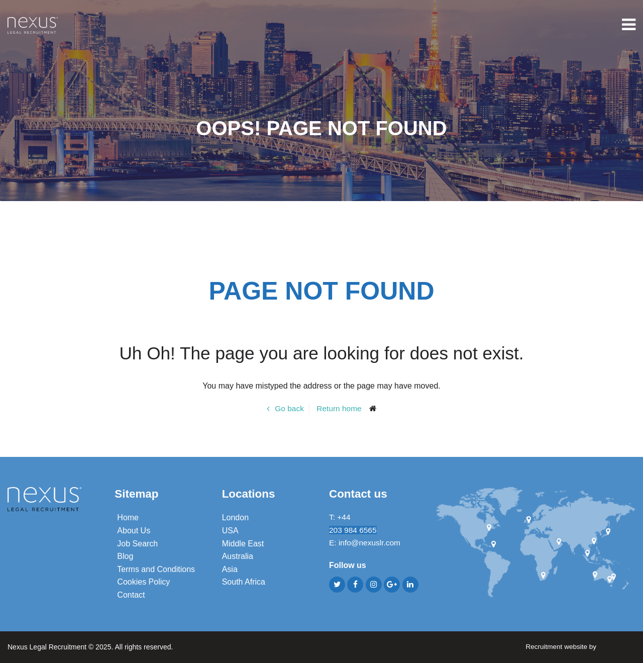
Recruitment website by (579, 646)
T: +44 (341, 517)
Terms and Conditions (156, 569)
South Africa (243, 582)
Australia (237, 556)
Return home (339, 408)
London (235, 517)
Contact (131, 595)
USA (230, 530)
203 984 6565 (353, 530)
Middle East (243, 543)
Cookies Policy (143, 582)
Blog (125, 556)
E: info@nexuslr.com (366, 543)
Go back (288, 408)
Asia (230, 569)
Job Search (137, 543)
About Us (133, 530)
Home (128, 517)
